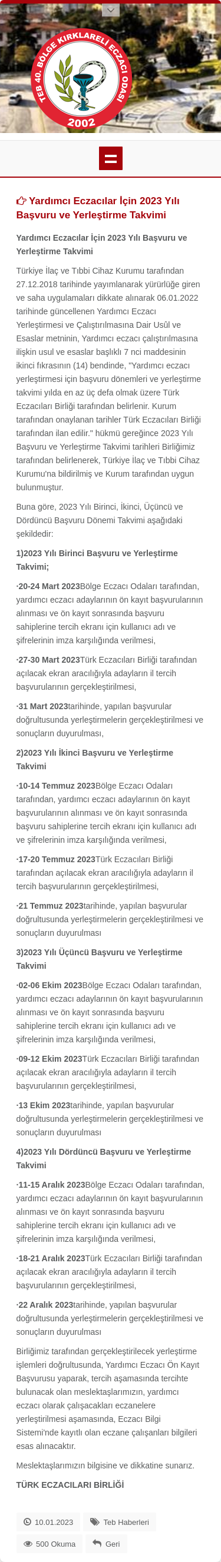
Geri (112, 1544)
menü (111, 158)
